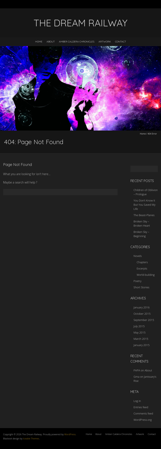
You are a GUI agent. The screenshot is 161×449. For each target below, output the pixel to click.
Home (38, 41)
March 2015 (141, 339)
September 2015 (144, 320)
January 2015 (141, 345)
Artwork (105, 41)
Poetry (138, 281)
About (51, 41)
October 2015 (142, 314)
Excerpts (142, 268)
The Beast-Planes (144, 215)
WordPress (70, 434)
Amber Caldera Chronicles (76, 41)
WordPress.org (143, 420)
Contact (120, 41)
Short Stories (141, 287)
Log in (137, 401)
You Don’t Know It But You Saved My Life (144, 205)
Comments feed (143, 413)
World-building (146, 275)
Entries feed (141, 407)
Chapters (142, 262)
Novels (138, 256)
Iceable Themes (31, 438)
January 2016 (141, 307)
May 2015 (139, 332)
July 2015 (139, 326)
